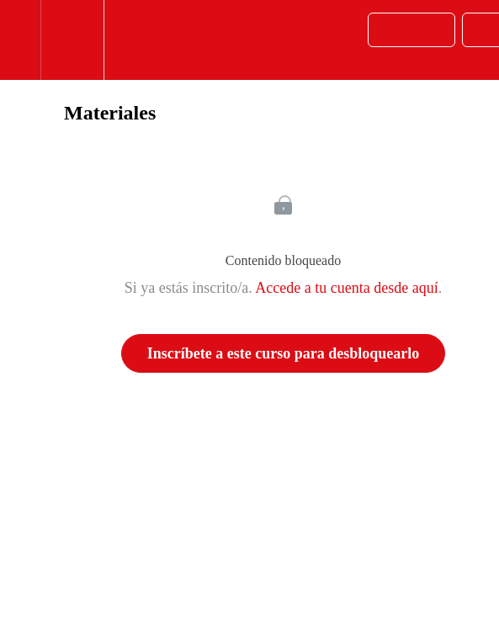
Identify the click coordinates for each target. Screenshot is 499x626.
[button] (20, 40)
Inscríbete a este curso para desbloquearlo (283, 353)
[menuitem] (72, 40)
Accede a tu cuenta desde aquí (346, 287)
